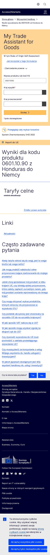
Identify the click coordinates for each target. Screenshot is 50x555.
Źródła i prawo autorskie (35, 210)
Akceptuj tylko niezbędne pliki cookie (29, 549)
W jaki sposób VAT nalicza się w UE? (20, 323)
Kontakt (5, 478)
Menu (45, 12)
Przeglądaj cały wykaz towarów (23, 129)
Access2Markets (9, 385)
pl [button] (38, 4)
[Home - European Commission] (19, 460)
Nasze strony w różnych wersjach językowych (23, 488)
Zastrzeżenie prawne (15, 68)
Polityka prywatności (11, 498)
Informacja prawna (10, 503)
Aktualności (9, 233)
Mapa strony (8, 427)
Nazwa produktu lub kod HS (17, 76)
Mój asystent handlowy (26, 19)
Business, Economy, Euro (13, 444)
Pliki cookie (7, 493)
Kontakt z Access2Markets (14, 411)
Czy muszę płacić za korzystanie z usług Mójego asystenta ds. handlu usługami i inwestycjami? (22, 353)
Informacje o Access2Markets (15, 423)
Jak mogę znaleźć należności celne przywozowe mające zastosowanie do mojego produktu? (25, 273)
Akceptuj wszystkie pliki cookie (26, 542)
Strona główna (7, 19)
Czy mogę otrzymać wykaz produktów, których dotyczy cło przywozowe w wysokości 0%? (21, 305)
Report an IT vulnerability (13, 483)
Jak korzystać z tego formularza (20, 61)
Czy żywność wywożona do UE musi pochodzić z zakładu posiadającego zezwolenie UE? (20, 340)
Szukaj (44, 4)
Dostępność (7, 508)
